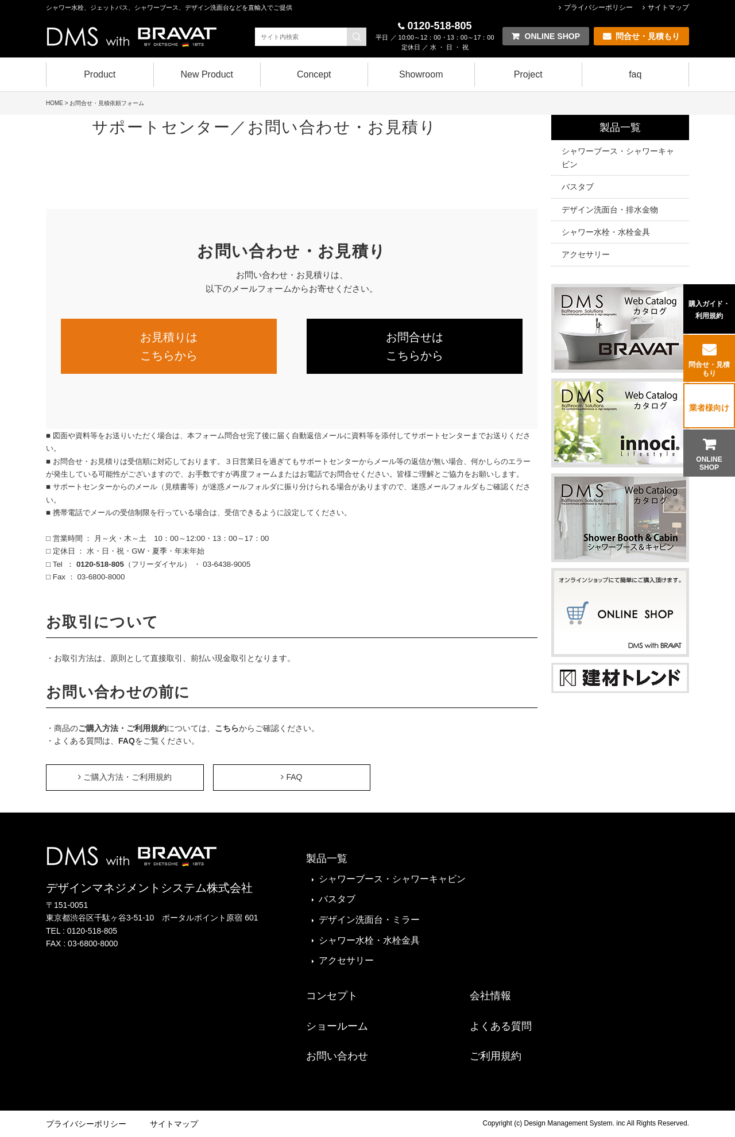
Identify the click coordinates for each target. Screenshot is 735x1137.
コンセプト (332, 995)
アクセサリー (586, 254)
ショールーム (337, 1026)
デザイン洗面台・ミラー (369, 920)
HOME (54, 103)
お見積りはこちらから (169, 346)
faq (635, 74)
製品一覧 (620, 127)
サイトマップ (668, 7)
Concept (314, 74)
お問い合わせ (337, 1056)
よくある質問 (501, 1026)
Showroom (421, 74)
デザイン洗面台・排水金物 (610, 209)
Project (528, 74)
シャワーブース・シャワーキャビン (618, 157)
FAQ (126, 740)
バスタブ (578, 186)
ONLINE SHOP (709, 463)
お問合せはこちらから (414, 346)
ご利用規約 (495, 1056)
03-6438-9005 (226, 564)
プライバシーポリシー (598, 7)
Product (99, 74)
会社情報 (490, 995)
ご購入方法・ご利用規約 (122, 728)
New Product (206, 74)
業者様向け (709, 407)
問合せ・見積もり (709, 369)
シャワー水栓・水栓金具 (606, 232)
